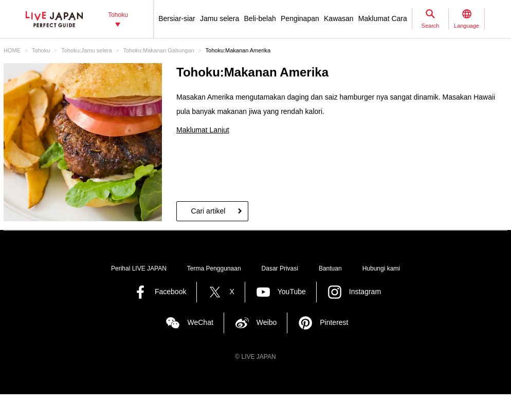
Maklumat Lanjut (202, 130)
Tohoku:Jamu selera (86, 50)
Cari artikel (208, 211)
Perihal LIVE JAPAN (139, 268)
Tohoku (41, 50)
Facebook (170, 291)
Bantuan (330, 268)
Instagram (365, 291)
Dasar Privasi (280, 268)
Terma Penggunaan (214, 268)
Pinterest (334, 322)
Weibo (267, 322)
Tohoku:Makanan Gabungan (158, 50)
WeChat (200, 322)
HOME (12, 50)
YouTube (292, 291)
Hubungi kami (381, 268)
